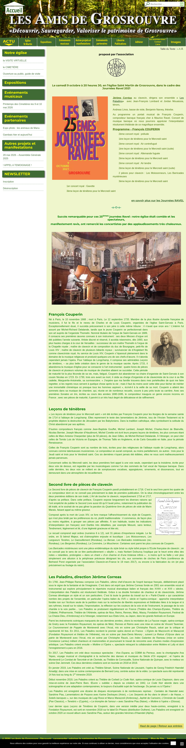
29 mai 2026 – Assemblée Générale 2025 (22, 157)
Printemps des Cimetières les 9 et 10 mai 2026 (22, 106)
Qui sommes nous (158, 42)
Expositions (46, 42)
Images (176, 42)
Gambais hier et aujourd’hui (17, 134)
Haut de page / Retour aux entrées (161, 726)
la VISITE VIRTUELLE (15, 60)
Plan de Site (157, 738)
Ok (173, 743)
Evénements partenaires (102, 42)
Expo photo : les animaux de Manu (21, 128)
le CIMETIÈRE (10, 67)
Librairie (121, 42)
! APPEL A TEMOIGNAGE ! (17, 165)
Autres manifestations (83, 42)
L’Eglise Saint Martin (28, 42)
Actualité (9, 42)
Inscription (8, 181)
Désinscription (10, 188)
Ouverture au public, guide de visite (21, 74)
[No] (182, 744)
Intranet (171, 738)
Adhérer (139, 42)
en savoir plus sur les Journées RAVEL (157, 200)
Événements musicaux (65, 42)
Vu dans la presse (138, 738)
